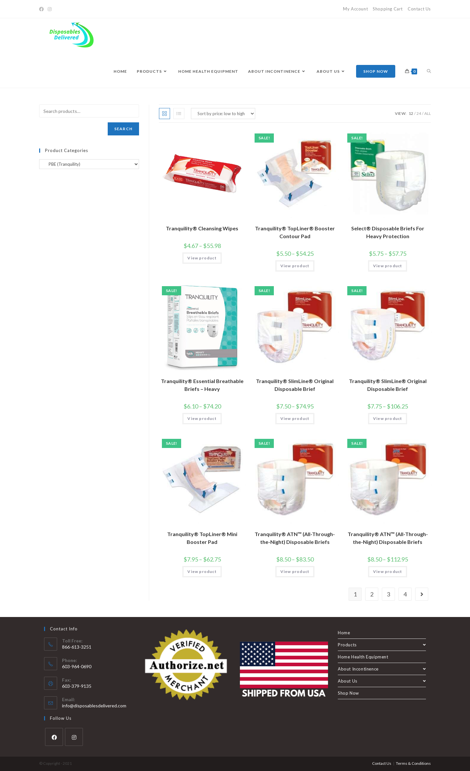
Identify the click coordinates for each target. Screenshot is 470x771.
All (427, 113)
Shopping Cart (388, 8)
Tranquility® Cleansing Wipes (202, 228)
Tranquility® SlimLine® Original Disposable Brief (295, 385)
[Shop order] (223, 113)
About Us (382, 681)
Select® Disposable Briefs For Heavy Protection (387, 232)
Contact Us (419, 8)
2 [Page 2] (371, 594)
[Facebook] (42, 9)
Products (382, 644)
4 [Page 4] (405, 594)
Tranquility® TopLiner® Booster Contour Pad (295, 232)
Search (123, 128)
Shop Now (348, 693)
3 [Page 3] (388, 594)
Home (344, 632)
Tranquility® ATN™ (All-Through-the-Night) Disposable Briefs (295, 538)
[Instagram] (50, 9)
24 (418, 113)
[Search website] (429, 71)
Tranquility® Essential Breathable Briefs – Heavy (202, 385)
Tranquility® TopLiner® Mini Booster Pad (202, 538)
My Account (355, 8)
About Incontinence (382, 668)
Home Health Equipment (363, 656)
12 (411, 113)
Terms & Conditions (413, 763)
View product (201, 257)
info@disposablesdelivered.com (94, 705)
